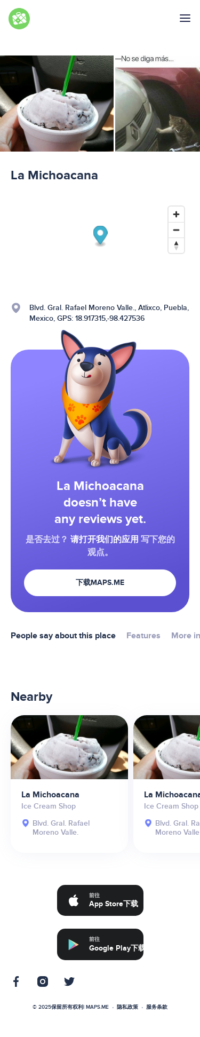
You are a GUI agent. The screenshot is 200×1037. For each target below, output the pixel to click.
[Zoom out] (176, 230)
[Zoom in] (176, 214)
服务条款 (156, 1007)
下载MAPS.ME (100, 582)
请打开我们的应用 (104, 539)
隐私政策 (127, 1007)
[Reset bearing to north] (176, 245)
